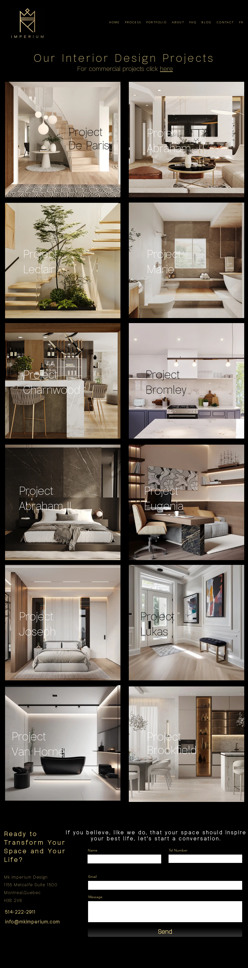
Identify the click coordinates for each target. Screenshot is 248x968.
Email (92, 876)
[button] (133, 22)
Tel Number (178, 850)
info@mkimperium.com (32, 922)
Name (92, 850)
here (166, 69)
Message (95, 897)
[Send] (165, 932)
